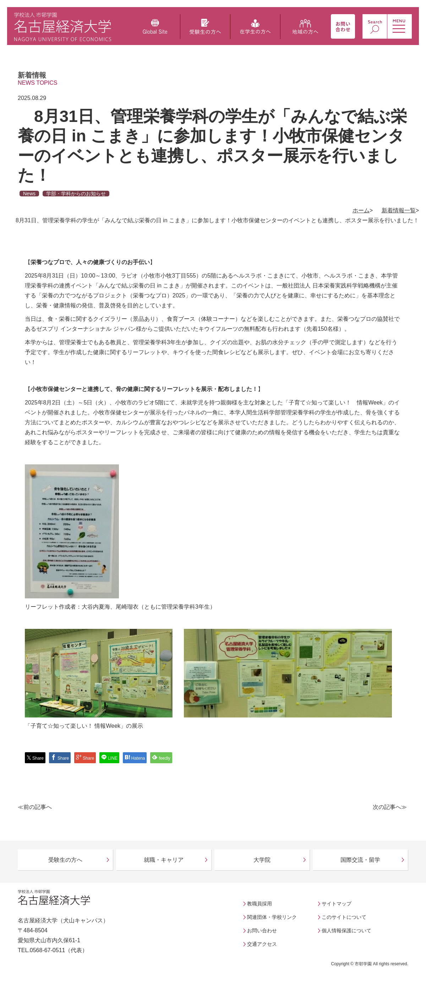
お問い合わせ (262, 930)
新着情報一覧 (399, 210)
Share (35, 757)
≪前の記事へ (35, 807)
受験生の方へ (65, 860)
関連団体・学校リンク (272, 917)
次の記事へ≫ (390, 807)
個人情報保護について (346, 930)
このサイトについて (344, 917)
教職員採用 (259, 903)
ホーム (361, 210)
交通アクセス (262, 944)
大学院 (262, 860)
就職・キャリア (164, 860)
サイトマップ (336, 903)
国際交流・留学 (360, 860)
